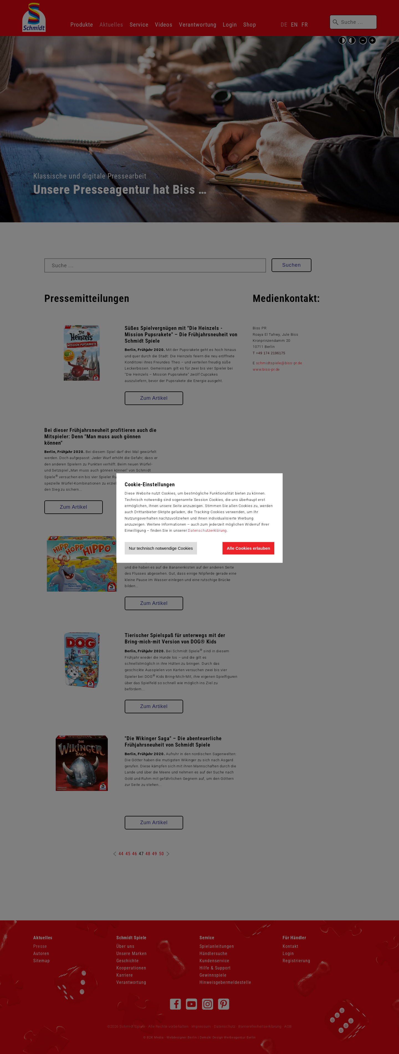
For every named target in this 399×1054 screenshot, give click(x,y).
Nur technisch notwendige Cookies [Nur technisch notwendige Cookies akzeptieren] (161, 548)
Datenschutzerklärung (207, 530)
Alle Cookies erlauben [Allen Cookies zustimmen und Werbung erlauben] (248, 548)
